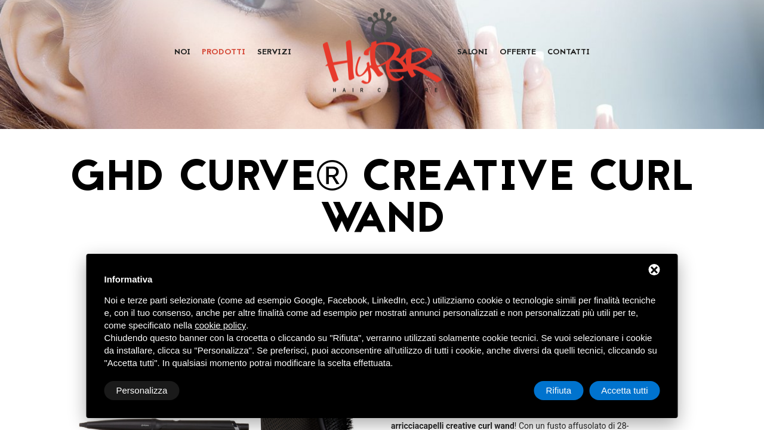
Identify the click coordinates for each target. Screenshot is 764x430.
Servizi (274, 52)
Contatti (568, 52)
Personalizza (142, 390)
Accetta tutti (624, 390)
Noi (182, 52)
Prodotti (223, 52)
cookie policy (220, 325)
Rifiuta (559, 390)
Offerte (518, 52)
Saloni (472, 52)
